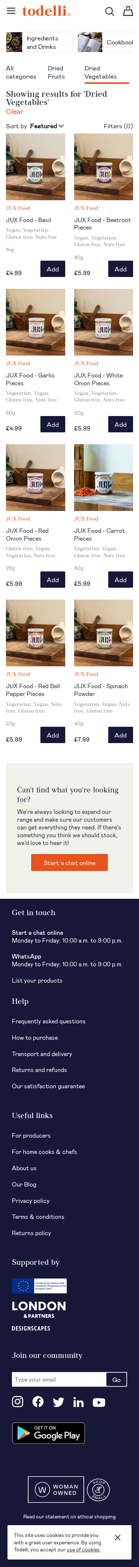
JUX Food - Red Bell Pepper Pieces (33, 689)
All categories (21, 72)
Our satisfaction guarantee (48, 1085)
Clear (14, 111)
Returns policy (31, 1232)
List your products (37, 980)
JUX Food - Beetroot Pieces (102, 223)
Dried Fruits (56, 72)
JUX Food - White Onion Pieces (98, 379)
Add (53, 269)
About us (24, 1167)
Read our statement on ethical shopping (69, 1516)
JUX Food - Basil (28, 219)
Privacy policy (31, 1200)
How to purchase (35, 1037)
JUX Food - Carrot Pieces (99, 534)
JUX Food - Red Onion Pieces (27, 534)
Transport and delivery (42, 1053)
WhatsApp (26, 956)
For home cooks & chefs (44, 1151)
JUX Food (18, 208)
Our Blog (24, 1184)
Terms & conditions (38, 1216)
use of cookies (83, 1549)
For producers (31, 1135)
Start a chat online (70, 862)
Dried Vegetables (101, 72)
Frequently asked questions (49, 1021)
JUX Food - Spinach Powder (101, 689)
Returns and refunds (39, 1069)
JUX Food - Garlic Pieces (30, 379)
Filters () (118, 125)
